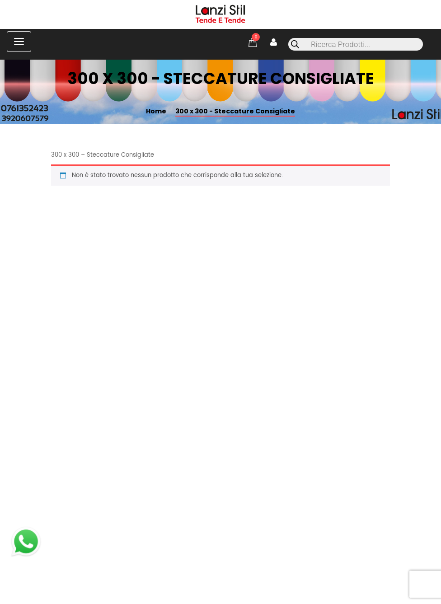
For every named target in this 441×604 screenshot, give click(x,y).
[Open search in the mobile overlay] (355, 44)
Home (156, 111)
